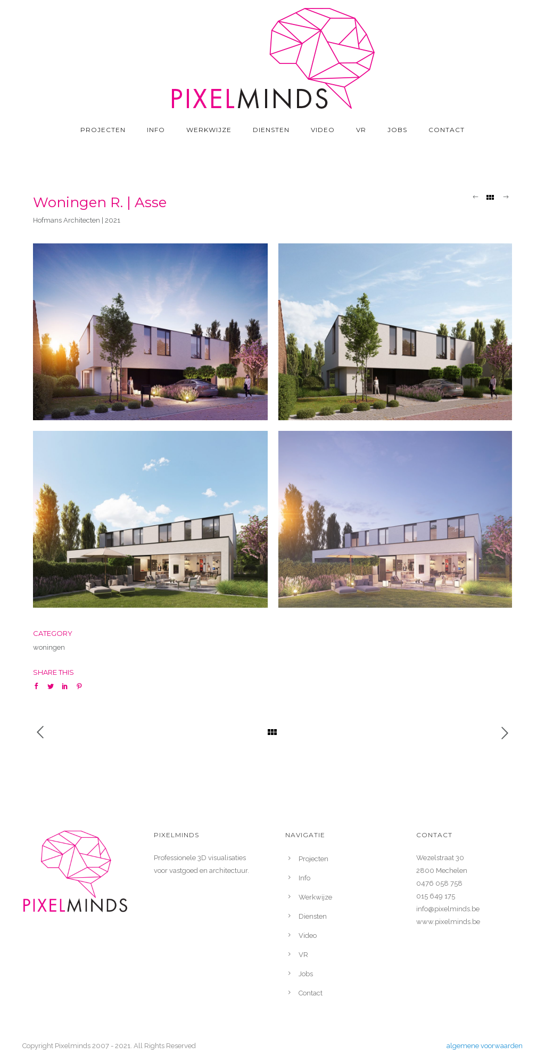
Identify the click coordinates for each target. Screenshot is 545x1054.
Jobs (397, 130)
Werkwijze (209, 130)
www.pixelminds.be (448, 922)
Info (156, 130)
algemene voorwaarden (485, 1046)
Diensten (271, 130)
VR (361, 130)
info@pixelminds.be (448, 909)
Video (323, 130)
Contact (446, 130)
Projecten (103, 130)
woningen (49, 647)
